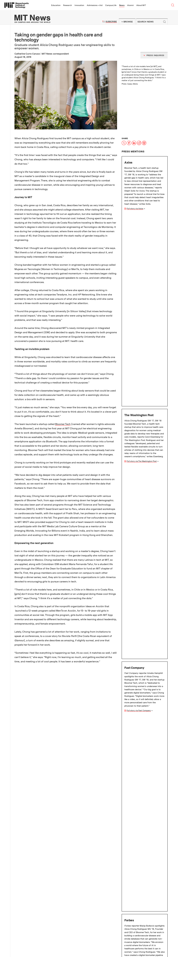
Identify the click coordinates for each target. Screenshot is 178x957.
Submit (164, 22)
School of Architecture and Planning (37, 886)
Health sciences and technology (75, 688)
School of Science (27, 902)
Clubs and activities (150, 683)
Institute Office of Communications (96, 876)
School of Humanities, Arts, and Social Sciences (42, 894)
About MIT (141, 5)
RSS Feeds (91, 922)
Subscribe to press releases (146, 885)
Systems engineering (83, 683)
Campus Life (110, 5)
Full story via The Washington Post (142, 270)
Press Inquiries (22, 922)
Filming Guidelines (60, 922)
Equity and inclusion (83, 693)
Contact (56, 945)
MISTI (67, 693)
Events (34, 945)
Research (67, 5)
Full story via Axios (135, 209)
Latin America (42, 693)
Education (55, 5)
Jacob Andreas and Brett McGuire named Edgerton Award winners (144, 789)
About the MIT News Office (28, 916)
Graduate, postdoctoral (45, 688)
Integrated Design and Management (143, 591)
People (41, 945)
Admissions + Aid (94, 5)
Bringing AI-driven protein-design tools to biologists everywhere (64, 815)
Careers (48, 945)
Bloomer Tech (63, 424)
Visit (23, 945)
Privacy (24, 948)
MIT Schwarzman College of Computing (38, 906)
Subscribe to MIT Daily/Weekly (146, 877)
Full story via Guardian (136, 570)
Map (28, 945)
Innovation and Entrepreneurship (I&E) (113, 688)
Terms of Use (93, 916)
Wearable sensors (60, 683)
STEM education (24, 693)
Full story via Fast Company (139, 328)
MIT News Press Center (62, 916)
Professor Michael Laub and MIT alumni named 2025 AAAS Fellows (145, 763)
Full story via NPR (134, 451)
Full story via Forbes (135, 393)
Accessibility (33, 948)
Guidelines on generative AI (146, 915)
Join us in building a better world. (160, 944)
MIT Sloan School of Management (32, 683)
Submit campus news (146, 895)
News (121, 5)
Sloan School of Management (140, 609)
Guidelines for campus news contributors (146, 904)
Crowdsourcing (23, 688)
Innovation (79, 5)
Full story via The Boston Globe (140, 512)
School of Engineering (136, 604)
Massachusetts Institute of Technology (38, 940)
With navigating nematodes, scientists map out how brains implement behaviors (142, 816)
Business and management (110, 683)
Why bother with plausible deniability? (60, 789)
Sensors (56, 693)
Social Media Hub (48, 948)
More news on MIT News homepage (32, 842)
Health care (132, 683)
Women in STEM (144, 688)
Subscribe (111, 21)
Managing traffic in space (60, 761)
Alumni (130, 5)
